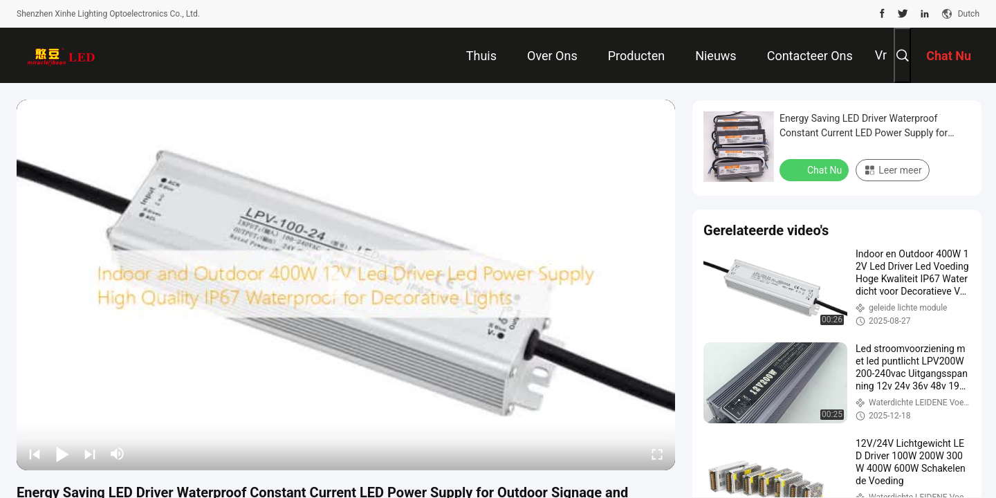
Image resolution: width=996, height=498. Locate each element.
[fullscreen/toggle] (657, 453)
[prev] (34, 453)
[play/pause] (62, 453)
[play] (346, 285)
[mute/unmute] (117, 453)
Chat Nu (815, 169)
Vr (881, 55)
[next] (90, 453)
